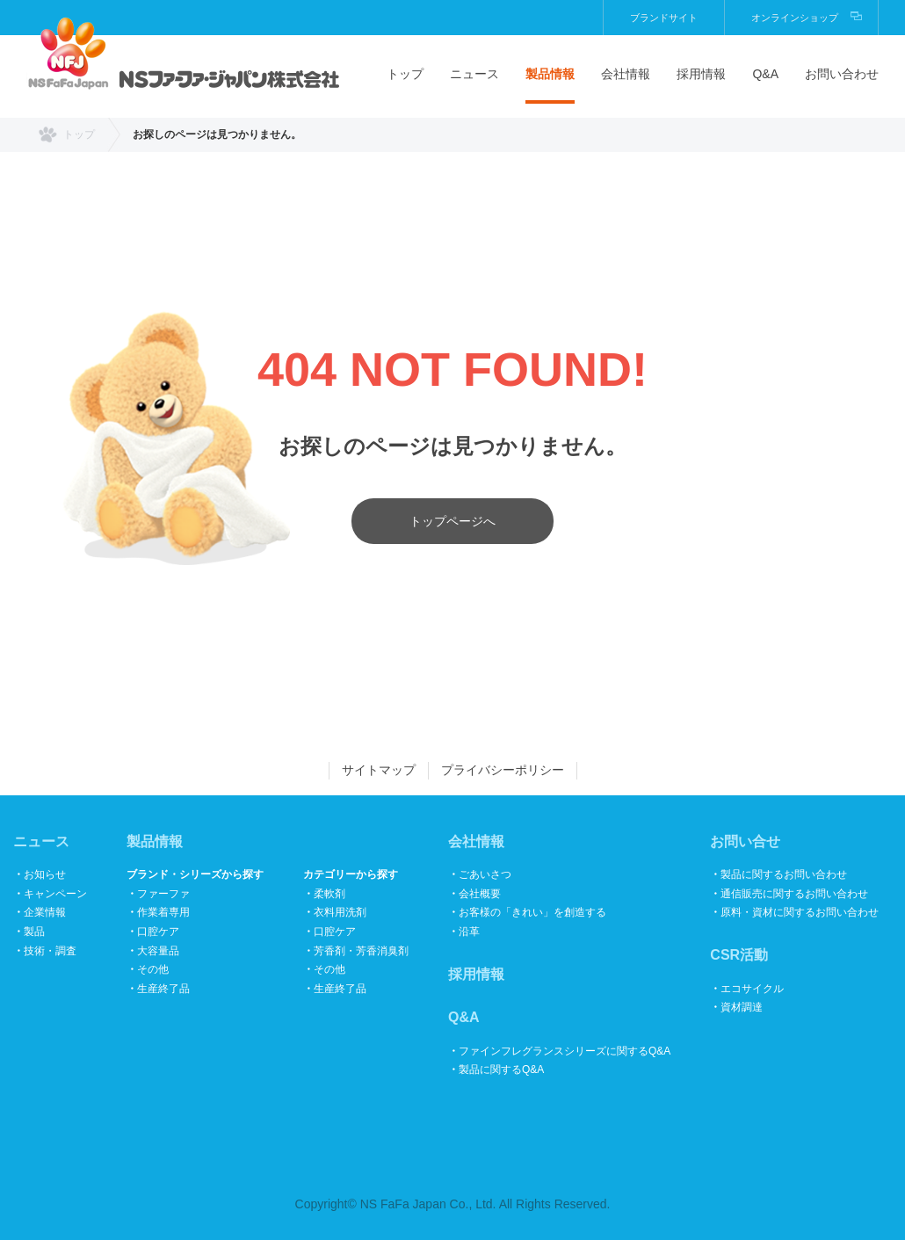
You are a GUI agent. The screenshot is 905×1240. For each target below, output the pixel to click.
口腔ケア (158, 931)
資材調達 (741, 1007)
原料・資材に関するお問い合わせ (799, 912)
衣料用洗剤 (340, 912)
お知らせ (45, 874)
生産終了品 (163, 989)
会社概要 (480, 894)
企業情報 (45, 912)
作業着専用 (163, 912)
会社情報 (625, 74)
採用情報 (701, 74)
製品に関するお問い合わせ (783, 874)
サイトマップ (379, 770)
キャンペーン (55, 894)
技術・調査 (50, 951)
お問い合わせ (842, 74)
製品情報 (550, 74)
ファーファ (163, 894)
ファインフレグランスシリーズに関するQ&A (564, 1051)
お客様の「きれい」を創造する (532, 912)
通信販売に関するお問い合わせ (794, 894)
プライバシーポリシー (502, 770)
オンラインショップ (794, 17)
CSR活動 (739, 954)
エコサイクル (752, 989)
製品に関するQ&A (501, 1069)
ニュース (474, 74)
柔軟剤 (329, 894)
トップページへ (452, 521)
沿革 (469, 931)
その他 (153, 969)
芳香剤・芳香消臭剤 (361, 951)
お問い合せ (745, 841)
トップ (405, 74)
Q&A (765, 74)
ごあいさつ (485, 874)
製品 (34, 931)
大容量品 (158, 951)
